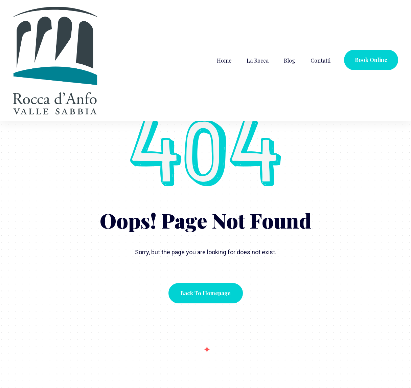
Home (224, 60)
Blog (289, 60)
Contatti (320, 60)
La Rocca (258, 60)
